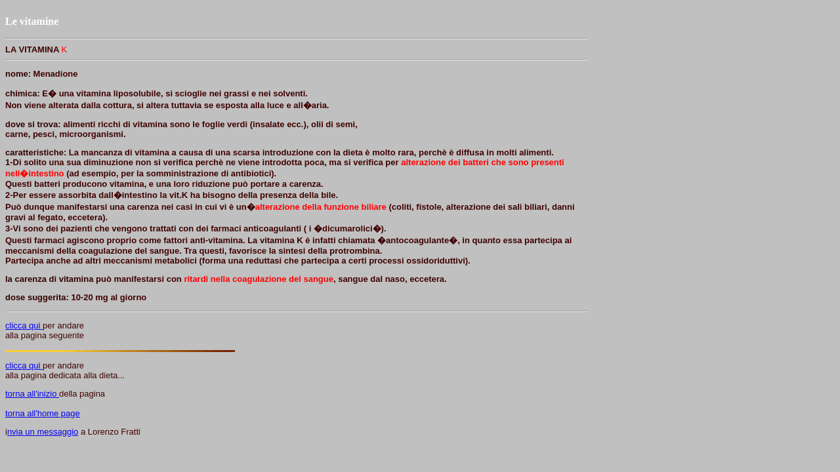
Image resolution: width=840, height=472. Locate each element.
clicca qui (24, 325)
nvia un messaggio (42, 432)
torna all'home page (42, 413)
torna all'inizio (32, 394)
